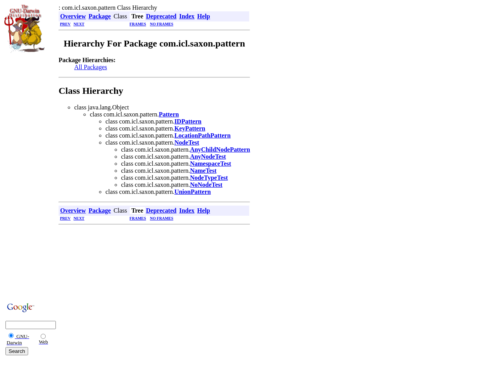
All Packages (90, 67)
